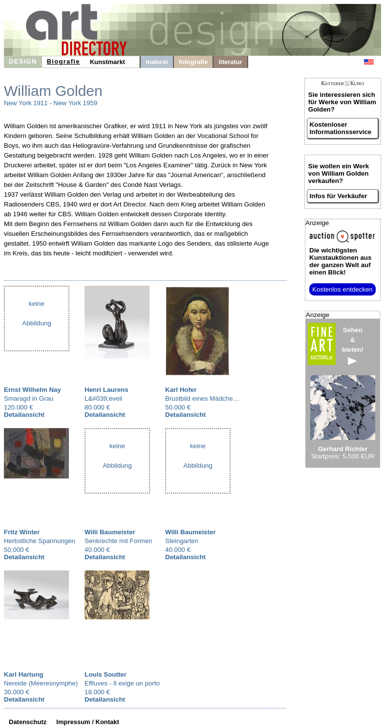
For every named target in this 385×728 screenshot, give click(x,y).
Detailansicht (24, 414)
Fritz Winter (22, 532)
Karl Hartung (23, 674)
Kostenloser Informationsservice (341, 128)
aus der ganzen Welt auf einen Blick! (340, 261)
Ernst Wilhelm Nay (32, 389)
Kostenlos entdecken (342, 289)
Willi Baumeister (110, 532)
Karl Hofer (180, 389)
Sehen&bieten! (353, 345)
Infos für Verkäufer (338, 196)
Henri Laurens (106, 389)
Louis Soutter (106, 674)
